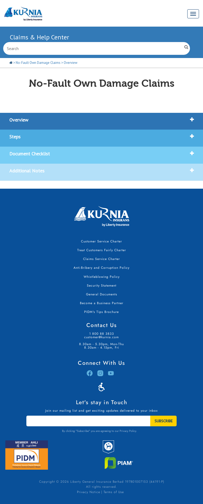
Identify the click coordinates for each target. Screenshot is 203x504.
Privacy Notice (88, 492)
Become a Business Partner (101, 303)
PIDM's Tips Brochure (101, 311)
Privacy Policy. (128, 431)
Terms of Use (114, 492)
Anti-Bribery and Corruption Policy (101, 267)
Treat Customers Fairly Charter (101, 250)
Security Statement (101, 285)
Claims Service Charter (101, 259)
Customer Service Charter (101, 241)
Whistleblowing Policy (102, 276)
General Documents (101, 294)
